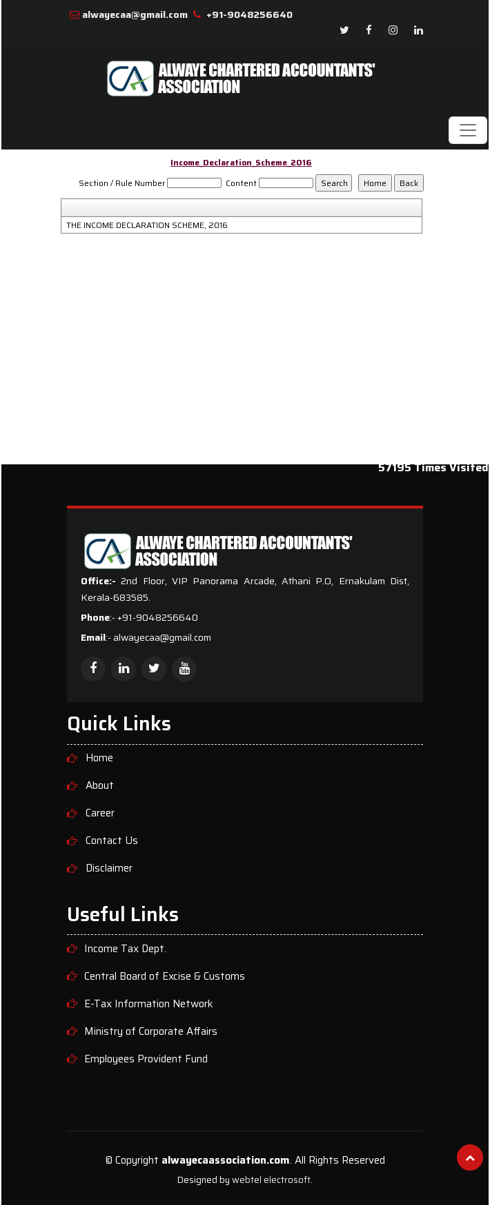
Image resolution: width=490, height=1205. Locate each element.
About (100, 786)
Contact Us (112, 841)
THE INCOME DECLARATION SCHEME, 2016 (147, 225)
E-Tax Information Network (148, 1004)
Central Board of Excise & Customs (164, 976)
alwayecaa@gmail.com (135, 14)
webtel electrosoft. (272, 1180)
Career (100, 813)
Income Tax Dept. (125, 949)
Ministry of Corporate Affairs (150, 1032)
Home (99, 758)
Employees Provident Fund (146, 1059)
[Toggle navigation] (468, 130)
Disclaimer (109, 868)
